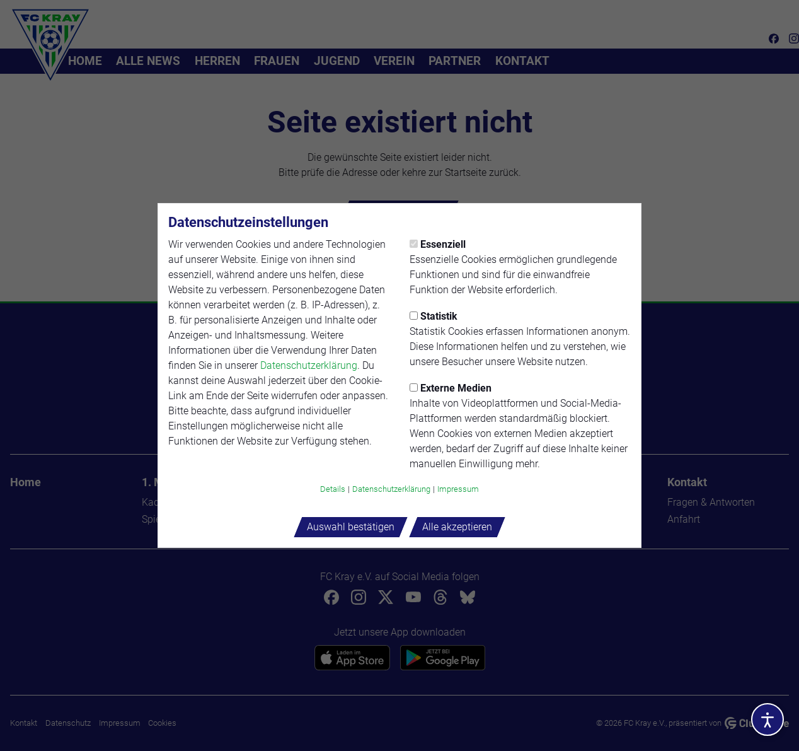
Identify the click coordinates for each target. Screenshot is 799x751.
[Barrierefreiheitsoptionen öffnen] (767, 719)
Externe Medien (450, 388)
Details (332, 489)
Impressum (458, 489)
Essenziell (438, 244)
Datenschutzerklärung (308, 365)
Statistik (433, 316)
